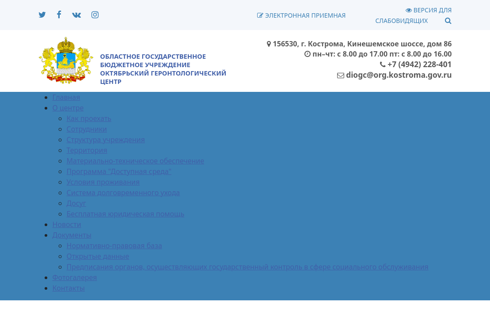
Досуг (76, 203)
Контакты (69, 288)
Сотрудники (87, 129)
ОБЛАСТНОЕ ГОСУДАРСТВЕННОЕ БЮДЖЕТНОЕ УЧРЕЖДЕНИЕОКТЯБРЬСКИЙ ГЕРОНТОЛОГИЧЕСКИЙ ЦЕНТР (163, 69)
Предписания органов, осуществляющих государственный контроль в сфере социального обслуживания (248, 267)
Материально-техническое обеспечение (136, 161)
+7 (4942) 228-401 (416, 64)
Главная (66, 97)
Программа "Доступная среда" (119, 171)
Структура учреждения (106, 139)
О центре (68, 108)
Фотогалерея (75, 277)
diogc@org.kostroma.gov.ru (394, 74)
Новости (67, 224)
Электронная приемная (301, 15)
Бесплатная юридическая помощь (126, 214)
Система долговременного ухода (123, 192)
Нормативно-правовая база (114, 245)
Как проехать (89, 118)
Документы (72, 235)
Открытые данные (98, 256)
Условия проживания (103, 182)
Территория (87, 150)
